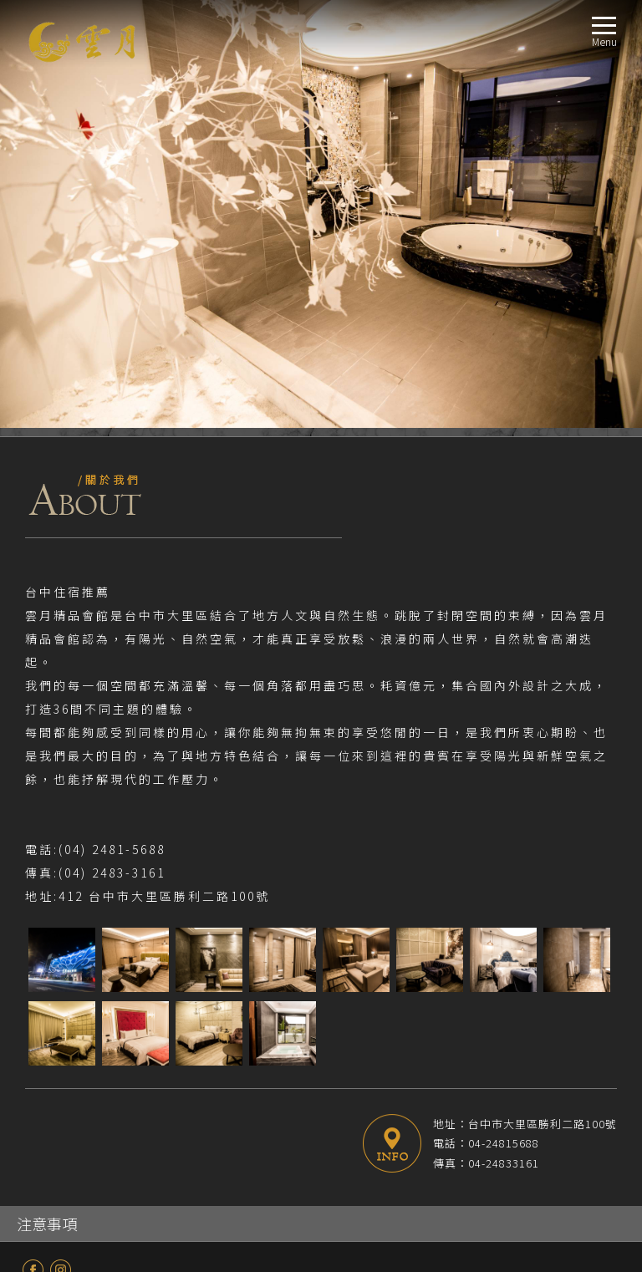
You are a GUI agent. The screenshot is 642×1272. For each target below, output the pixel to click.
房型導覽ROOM (54, 913)
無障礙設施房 (74, 1053)
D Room (61, 993)
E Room (60, 1013)
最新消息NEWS (53, 893)
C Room (60, 973)
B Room (61, 953)
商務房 (58, 1033)
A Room (60, 933)
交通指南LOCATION (64, 1094)
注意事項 (47, 795)
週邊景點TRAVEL (56, 1114)
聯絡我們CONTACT (62, 1154)
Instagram (60, 842)
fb (33, 842)
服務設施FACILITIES (63, 1073)
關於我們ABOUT (56, 873)
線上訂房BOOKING (63, 1134)
